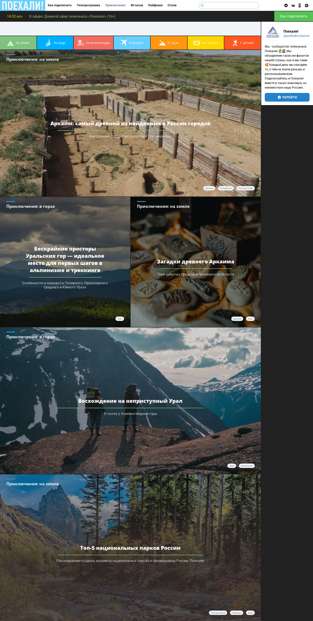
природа (236, 612)
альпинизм (247, 465)
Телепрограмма (88, 5)
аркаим (209, 188)
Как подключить (60, 5)
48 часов (136, 5)
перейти (287, 97)
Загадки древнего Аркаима (195, 261)
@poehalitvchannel (296, 36)
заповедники (218, 612)
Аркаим (237, 318)
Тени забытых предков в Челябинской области (195, 274)
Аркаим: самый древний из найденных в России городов (130, 123)
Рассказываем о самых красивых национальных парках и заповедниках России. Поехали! (130, 561)
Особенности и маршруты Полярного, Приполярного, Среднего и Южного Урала (65, 285)
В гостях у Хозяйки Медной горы (130, 414)
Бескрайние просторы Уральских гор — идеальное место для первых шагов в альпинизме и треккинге (65, 259)
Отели (172, 5)
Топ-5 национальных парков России (130, 547)
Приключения (115, 5)
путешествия (245, 188)
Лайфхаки (155, 5)
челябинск (226, 188)
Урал (119, 318)
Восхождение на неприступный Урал (130, 400)
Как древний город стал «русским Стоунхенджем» (130, 136)
